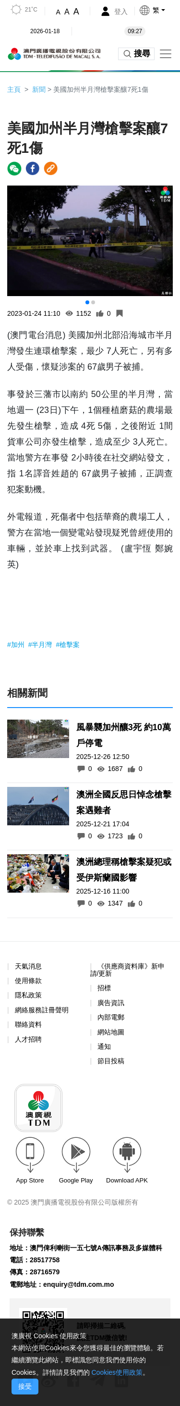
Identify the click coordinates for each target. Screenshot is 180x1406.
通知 (104, 1046)
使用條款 (28, 980)
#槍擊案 (68, 644)
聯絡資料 (28, 1024)
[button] (159, 10)
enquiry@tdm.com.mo (78, 1284)
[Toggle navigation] (165, 54)
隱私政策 (28, 995)
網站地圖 (110, 1032)
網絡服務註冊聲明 (42, 1010)
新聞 (39, 89)
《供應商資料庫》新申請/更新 (127, 969)
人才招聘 (28, 1039)
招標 (104, 988)
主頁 (14, 89)
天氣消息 (28, 966)
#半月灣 (41, 644)
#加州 (16, 644)
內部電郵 (110, 1017)
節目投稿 (110, 1061)
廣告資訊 (110, 1003)
